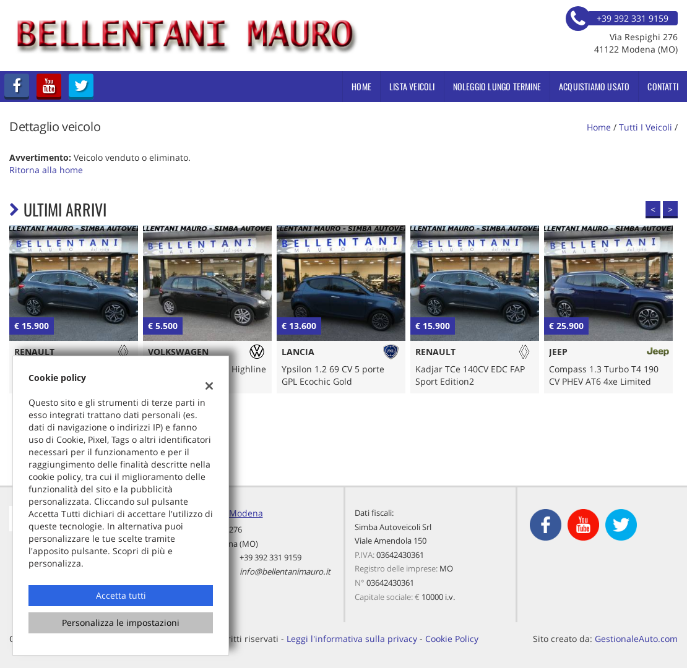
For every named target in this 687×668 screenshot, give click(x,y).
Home (361, 86)
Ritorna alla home (46, 170)
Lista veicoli (412, 86)
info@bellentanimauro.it (285, 571)
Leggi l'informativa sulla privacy (352, 638)
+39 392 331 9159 (270, 557)
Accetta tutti (121, 595)
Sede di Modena (229, 513)
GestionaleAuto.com (636, 638)
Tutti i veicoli (645, 127)
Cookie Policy (451, 638)
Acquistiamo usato (594, 86)
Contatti (662, 86)
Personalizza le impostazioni (120, 622)
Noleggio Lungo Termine (497, 86)
